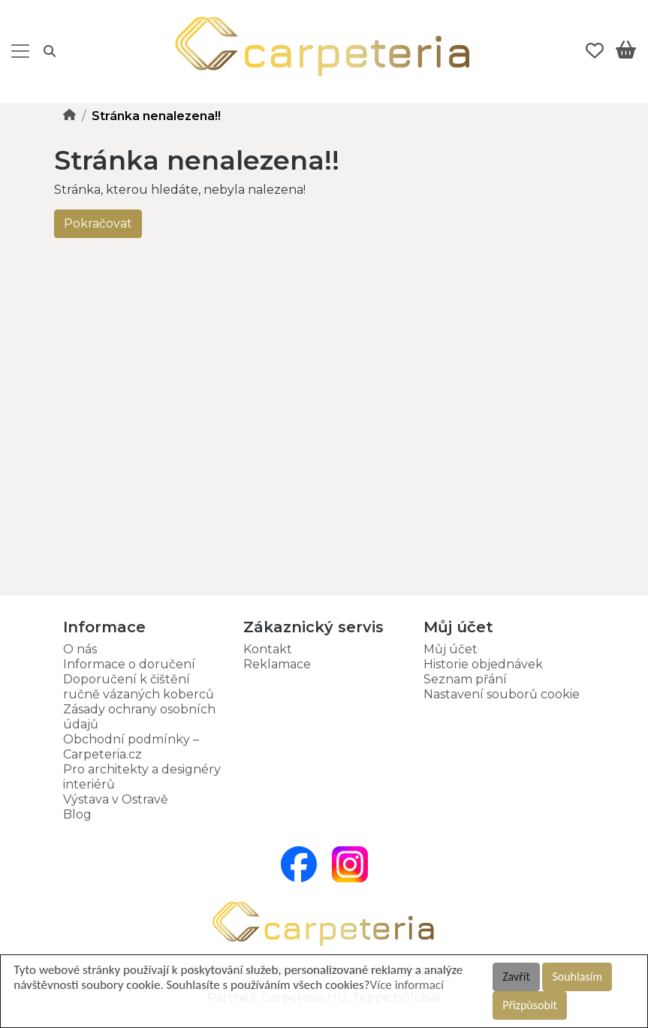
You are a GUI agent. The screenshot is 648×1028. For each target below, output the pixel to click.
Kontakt (267, 649)
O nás (80, 649)
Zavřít (516, 976)
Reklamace (277, 664)
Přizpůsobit (529, 1005)
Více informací (407, 985)
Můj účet (450, 649)
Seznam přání (465, 679)
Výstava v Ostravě (115, 799)
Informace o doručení (129, 664)
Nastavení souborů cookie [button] (501, 694)
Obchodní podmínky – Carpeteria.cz (131, 746)
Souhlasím (577, 976)
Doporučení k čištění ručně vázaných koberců (138, 686)
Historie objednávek (483, 664)
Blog (77, 814)
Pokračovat (98, 223)
